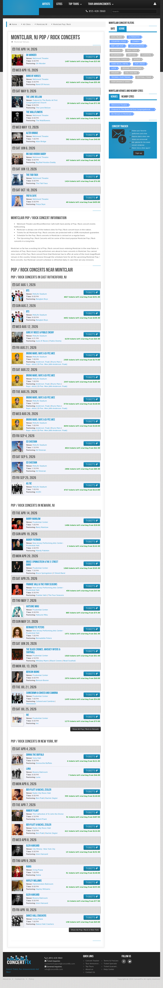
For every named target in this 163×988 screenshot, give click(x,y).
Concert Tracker (92, 960)
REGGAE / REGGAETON (132, 68)
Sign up (138, 153)
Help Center (109, 969)
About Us (7, 979)
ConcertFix (21, 7)
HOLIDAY (115, 72)
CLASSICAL (146, 55)
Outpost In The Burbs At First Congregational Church (130, 109)
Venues (114, 96)
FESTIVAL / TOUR (144, 77)
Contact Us (90, 972)
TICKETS (92, 56)
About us (89, 969)
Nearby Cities (127, 96)
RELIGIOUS (115, 50)
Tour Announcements (93, 963)
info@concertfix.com (54, 969)
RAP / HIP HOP (117, 46)
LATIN (113, 68)
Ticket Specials (110, 963)
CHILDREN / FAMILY (119, 59)
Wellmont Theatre (119, 105)
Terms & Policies (111, 960)
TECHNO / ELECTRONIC (121, 77)
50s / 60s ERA (131, 72)
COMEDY (136, 41)
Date (113, 28)
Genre (122, 28)
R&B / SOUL (132, 50)
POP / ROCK (140, 63)
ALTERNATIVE (134, 37)
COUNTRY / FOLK (118, 41)
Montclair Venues (21, 42)
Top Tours (90, 966)
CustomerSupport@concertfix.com (60, 963)
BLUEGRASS (116, 55)
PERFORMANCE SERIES (120, 81)
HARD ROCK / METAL (119, 63)
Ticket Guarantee (111, 966)
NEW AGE (132, 55)
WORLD (137, 59)
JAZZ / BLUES (116, 37)
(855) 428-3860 (55, 958)
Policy (31, 979)
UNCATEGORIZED (137, 46)
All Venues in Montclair (121, 114)
